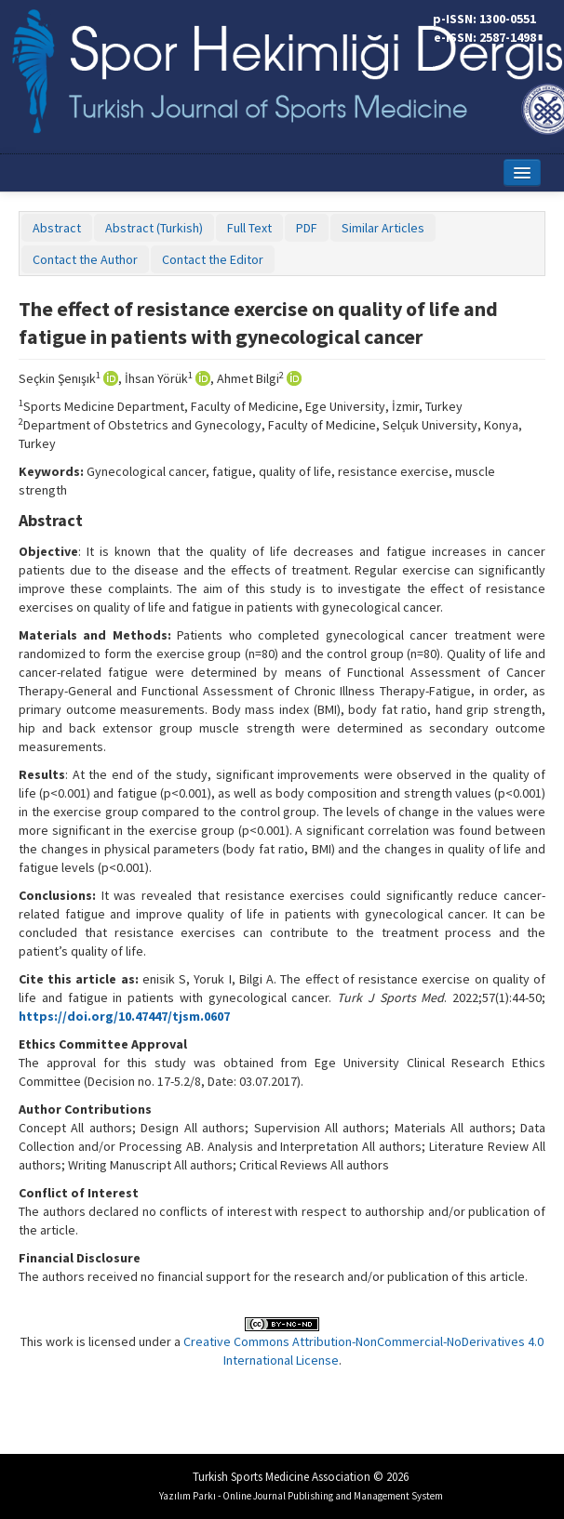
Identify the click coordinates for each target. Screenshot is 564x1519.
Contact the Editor (212, 259)
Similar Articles (383, 227)
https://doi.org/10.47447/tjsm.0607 (124, 1016)
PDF (306, 227)
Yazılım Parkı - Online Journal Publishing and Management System (301, 1495)
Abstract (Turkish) (154, 227)
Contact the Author (85, 259)
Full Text (249, 227)
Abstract (57, 227)
